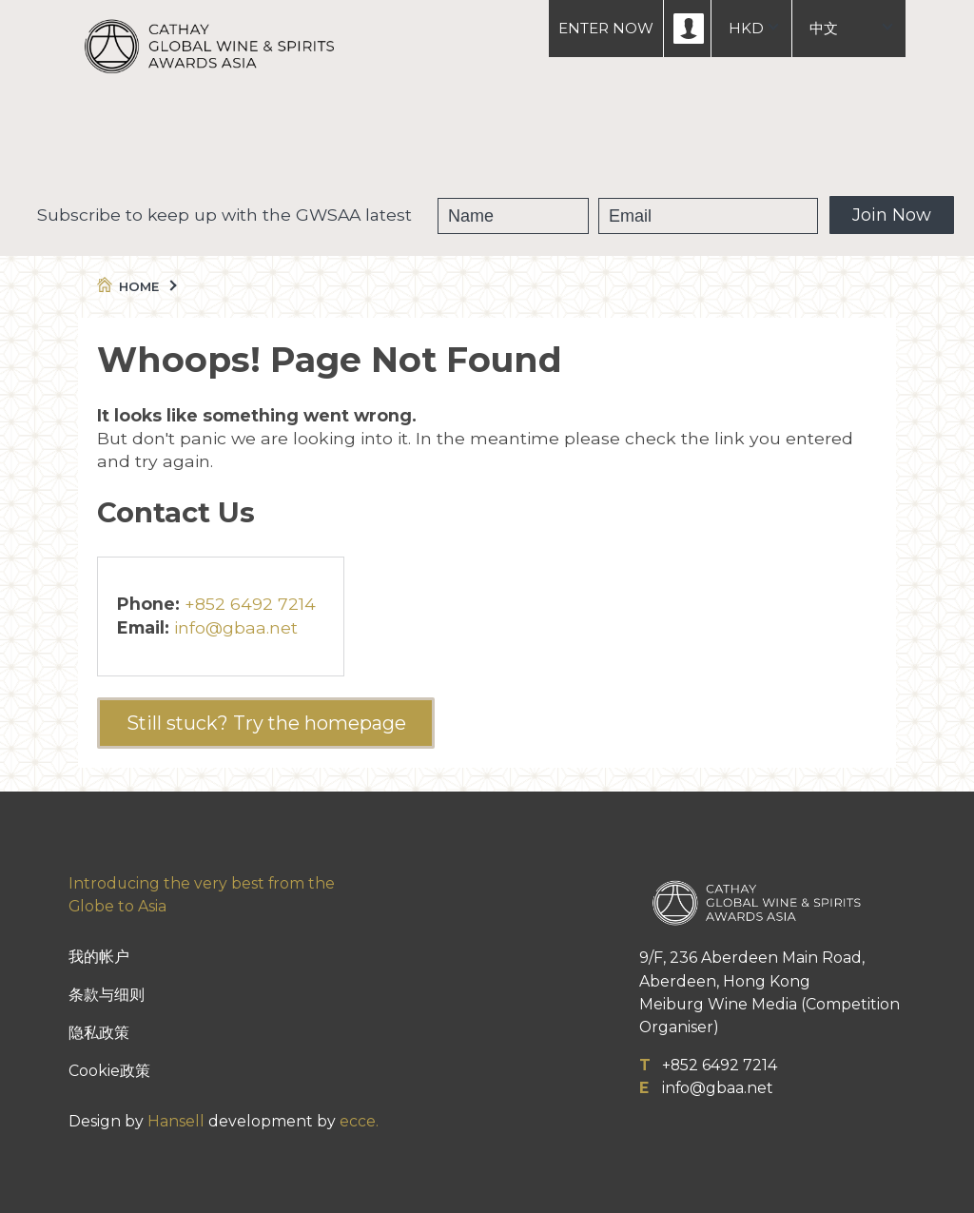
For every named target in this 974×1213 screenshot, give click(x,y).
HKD (746, 28)
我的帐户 (98, 957)
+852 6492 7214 (250, 604)
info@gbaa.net (236, 627)
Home (135, 286)
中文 (823, 28)
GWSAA (383, 142)
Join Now (891, 215)
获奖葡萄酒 (489, 142)
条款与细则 (106, 995)
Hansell (176, 1121)
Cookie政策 (109, 1071)
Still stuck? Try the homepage (266, 723)
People (593, 142)
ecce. (359, 1121)
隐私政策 (98, 1033)
